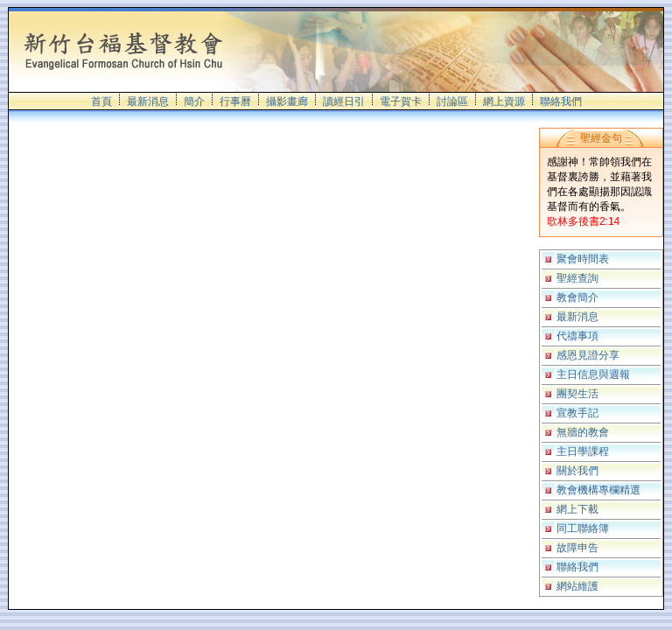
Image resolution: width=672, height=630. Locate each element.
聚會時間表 (582, 259)
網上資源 (504, 101)
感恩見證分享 (588, 355)
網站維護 (577, 586)
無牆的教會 (582, 432)
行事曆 (235, 101)
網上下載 (577, 509)
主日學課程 (582, 451)
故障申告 (577, 548)
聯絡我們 (561, 101)
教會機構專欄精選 (598, 490)
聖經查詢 (577, 278)
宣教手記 (577, 413)
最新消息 (148, 101)
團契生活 (577, 394)
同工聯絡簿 (582, 528)
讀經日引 (344, 101)
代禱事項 (577, 336)
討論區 (452, 101)
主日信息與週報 (593, 374)
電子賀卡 (401, 101)
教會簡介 (577, 297)
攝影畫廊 (287, 101)
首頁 (101, 101)
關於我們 (577, 471)
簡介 (194, 101)
